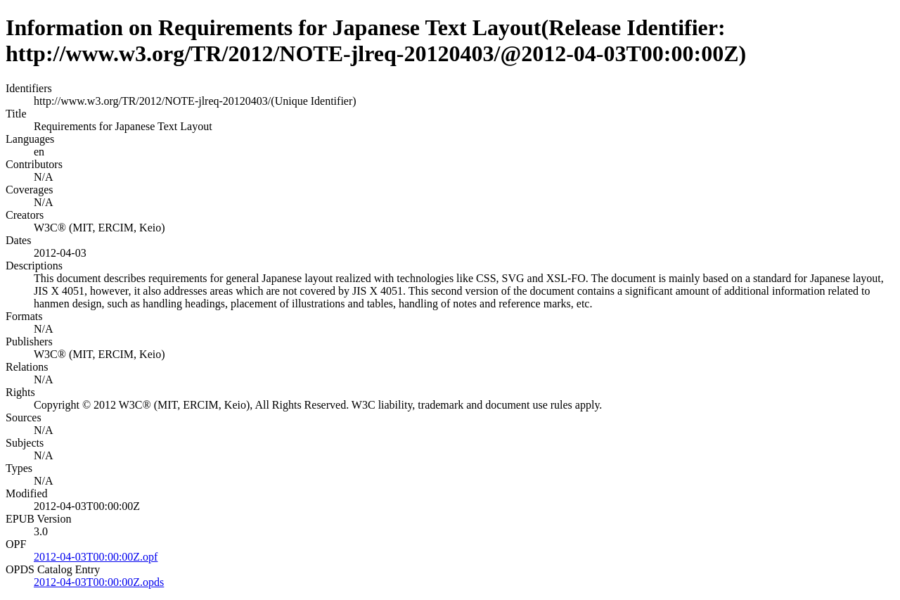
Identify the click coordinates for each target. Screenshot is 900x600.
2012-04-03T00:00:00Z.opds (99, 582)
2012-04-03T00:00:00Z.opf (96, 557)
